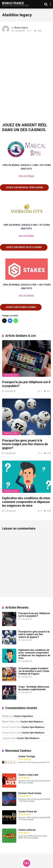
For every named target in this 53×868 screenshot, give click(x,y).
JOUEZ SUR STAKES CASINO (21, 307)
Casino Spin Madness (31, 721)
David (5, 716)
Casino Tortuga (26, 756)
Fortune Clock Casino (29, 793)
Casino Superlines (23, 716)
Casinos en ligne (10, 375)
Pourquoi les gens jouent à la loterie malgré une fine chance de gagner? (25, 444)
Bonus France (13, 3)
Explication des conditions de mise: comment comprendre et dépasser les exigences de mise (26, 501)
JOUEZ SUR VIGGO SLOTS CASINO (24, 247)
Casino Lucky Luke (28, 774)
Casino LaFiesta (26, 830)
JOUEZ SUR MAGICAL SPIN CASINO (24, 187)
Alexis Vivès (8, 721)
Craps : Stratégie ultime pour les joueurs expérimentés (33, 688)
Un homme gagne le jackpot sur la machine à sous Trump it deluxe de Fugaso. (33, 671)
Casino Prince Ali (27, 811)
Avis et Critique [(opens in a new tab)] (26, 176)
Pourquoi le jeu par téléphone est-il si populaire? (34, 614)
